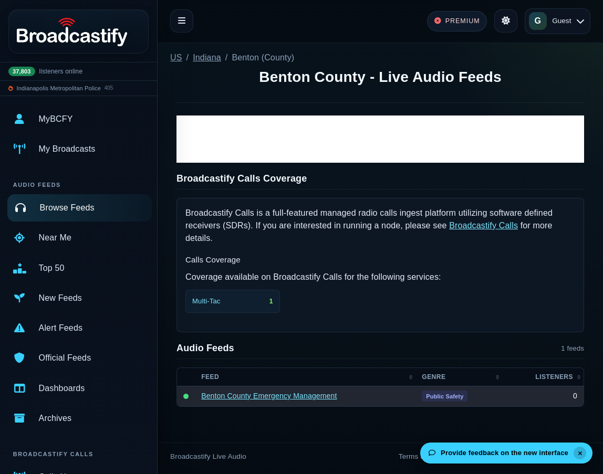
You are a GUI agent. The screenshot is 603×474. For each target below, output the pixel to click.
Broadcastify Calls (483, 225)
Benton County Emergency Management (269, 396)
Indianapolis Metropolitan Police (59, 88)
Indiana (207, 57)
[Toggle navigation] (181, 21)
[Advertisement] (380, 139)
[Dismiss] (580, 453)
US (176, 57)
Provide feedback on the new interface (498, 453)
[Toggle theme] (505, 21)
